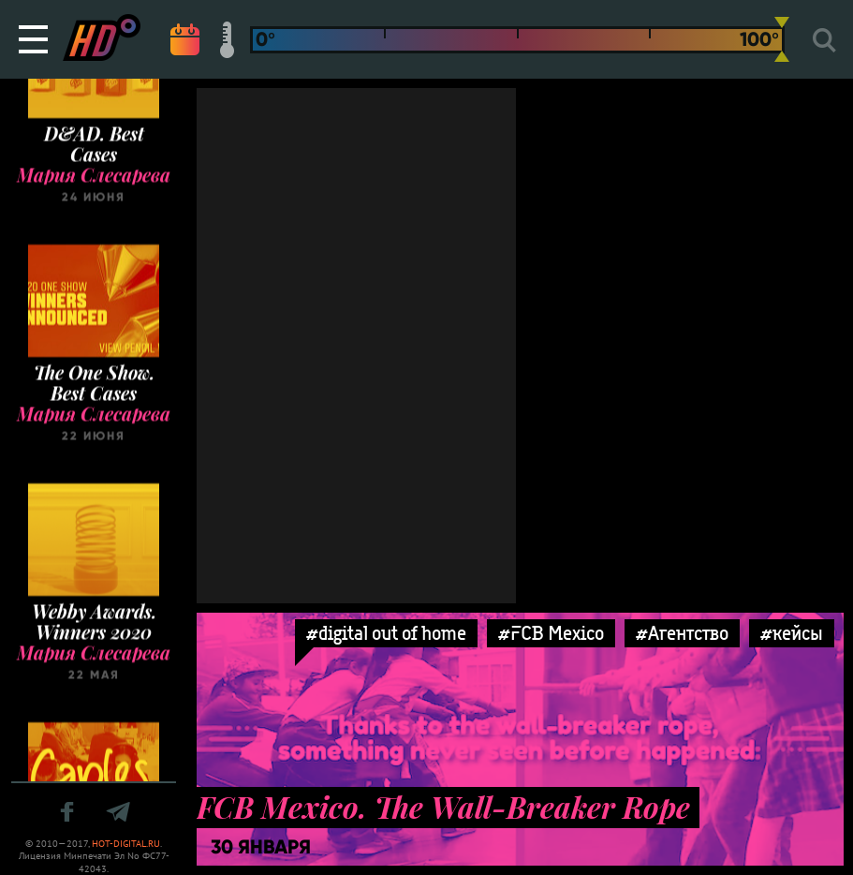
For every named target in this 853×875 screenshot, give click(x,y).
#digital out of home (386, 632)
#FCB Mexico (551, 632)
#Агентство (682, 632)
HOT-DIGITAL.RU (126, 844)
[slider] (781, 39)
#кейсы (791, 632)
